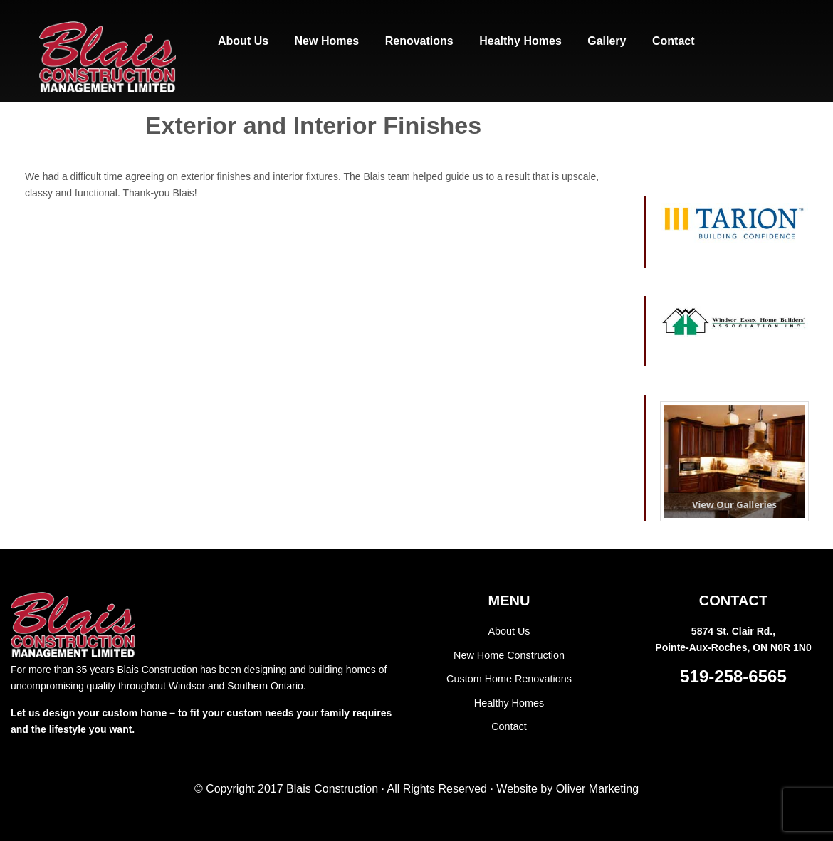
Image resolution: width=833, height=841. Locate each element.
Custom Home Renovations (509, 678)
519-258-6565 (733, 676)
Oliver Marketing (597, 789)
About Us (509, 631)
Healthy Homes (509, 701)
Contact (509, 724)
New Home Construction (509, 654)
